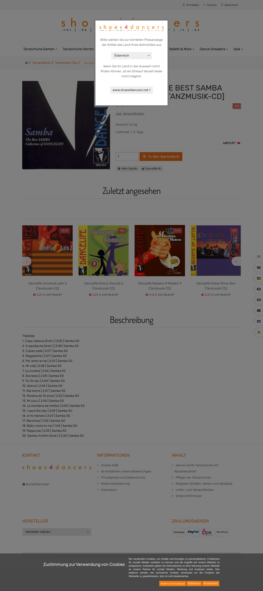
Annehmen (210, 583)
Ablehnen (194, 583)
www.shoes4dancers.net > (131, 90)
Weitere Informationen (172, 583)
